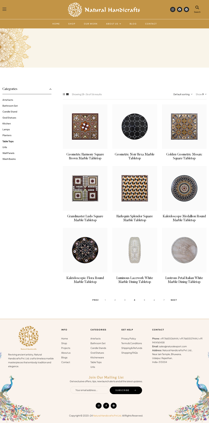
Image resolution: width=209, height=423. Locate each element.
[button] (4, 9)
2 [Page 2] (115, 300)
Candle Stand (9, 111)
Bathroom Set (10, 105)
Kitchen (6, 123)
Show (199, 94)
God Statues (9, 117)
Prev (95, 300)
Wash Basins (9, 158)
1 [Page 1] (105, 300)
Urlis (4, 147)
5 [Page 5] (144, 300)
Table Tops (8, 141)
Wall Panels (8, 153)
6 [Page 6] (154, 300)
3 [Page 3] (125, 300)
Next (174, 300)
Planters (6, 135)
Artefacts (7, 99)
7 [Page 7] (164, 300)
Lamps (6, 129)
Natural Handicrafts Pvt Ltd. (107, 415)
